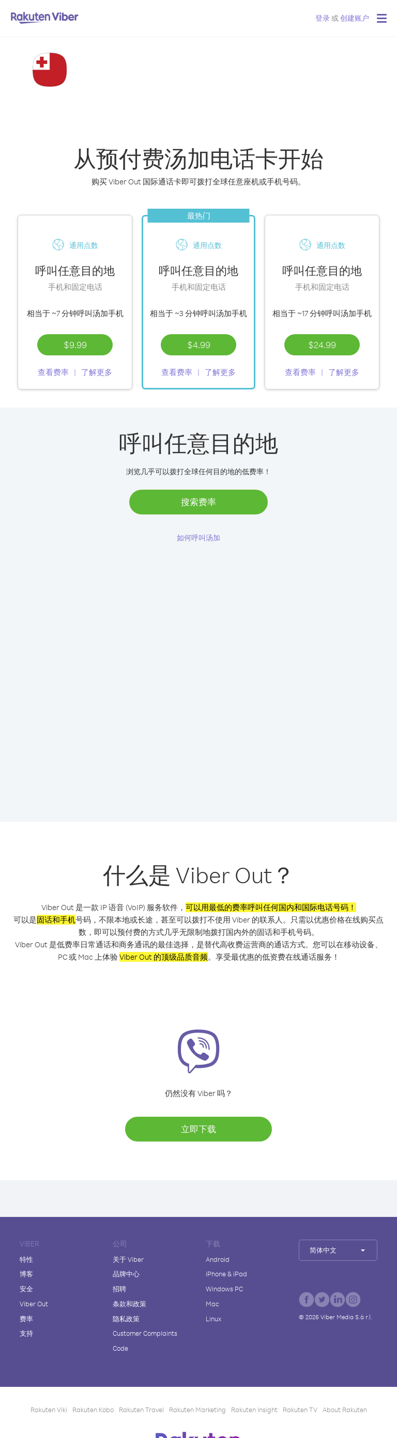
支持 (26, 1333)
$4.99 (198, 344)
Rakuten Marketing (197, 1409)
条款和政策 (129, 1304)
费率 (26, 1319)
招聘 (119, 1289)
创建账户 (354, 17)
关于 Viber (128, 1259)
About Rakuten (345, 1409)
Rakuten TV (300, 1409)
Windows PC (224, 1289)
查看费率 (53, 372)
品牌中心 (126, 1274)
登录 (322, 17)
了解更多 (96, 372)
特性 (26, 1259)
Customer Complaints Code (145, 1340)
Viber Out (34, 1304)
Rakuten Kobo (93, 1409)
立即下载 (198, 1128)
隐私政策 (126, 1319)
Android (218, 1259)
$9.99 (75, 344)
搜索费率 (198, 501)
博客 (26, 1274)
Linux (213, 1319)
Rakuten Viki (48, 1409)
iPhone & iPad (226, 1274)
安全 (26, 1289)
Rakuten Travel (141, 1409)
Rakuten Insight (254, 1409)
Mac (212, 1304)
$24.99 (322, 344)
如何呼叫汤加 (198, 537)
